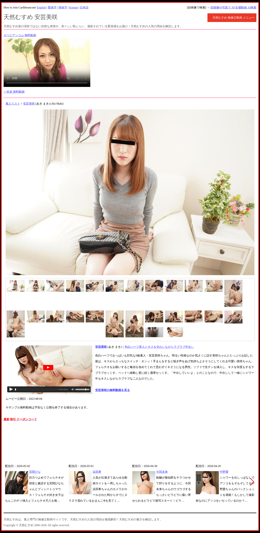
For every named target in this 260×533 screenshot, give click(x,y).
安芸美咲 (29, 103)
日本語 (84, 7)
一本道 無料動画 (14, 91)
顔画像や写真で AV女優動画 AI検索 (233, 7)
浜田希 (97, 471)
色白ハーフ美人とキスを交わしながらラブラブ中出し (159, 346)
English (41, 7)
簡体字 (62, 7)
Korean (73, 7)
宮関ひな (35, 471)
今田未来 (162, 471)
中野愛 (224, 471)
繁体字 (52, 7)
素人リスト (13, 103)
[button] (252, 482)
